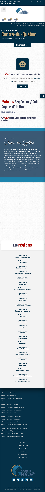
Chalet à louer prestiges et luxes (11, 422)
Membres (40, 2)
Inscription (31, 2)
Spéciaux (22, 448)
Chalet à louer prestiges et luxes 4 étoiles (14, 424)
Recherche (22, 45)
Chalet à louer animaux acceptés (11, 398)
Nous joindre (28, 489)
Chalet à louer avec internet (9, 401)
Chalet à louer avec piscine (9, 404)
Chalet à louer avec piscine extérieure (12, 410)
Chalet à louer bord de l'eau (9, 393)
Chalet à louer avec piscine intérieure (12, 407)
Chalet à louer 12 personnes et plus (12, 431)
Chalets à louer (22, 256)
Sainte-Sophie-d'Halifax (36, 25)
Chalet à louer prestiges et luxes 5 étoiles (14, 428)
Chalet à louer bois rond (8, 395)
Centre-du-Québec (21, 25)
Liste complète (7, 112)
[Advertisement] (22, 210)
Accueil (12, 23)
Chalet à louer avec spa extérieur (11, 419)
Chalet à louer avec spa (8, 413)
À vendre (22, 451)
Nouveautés (22, 458)
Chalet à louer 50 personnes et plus (12, 436)
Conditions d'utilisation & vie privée (14, 489)
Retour (22, 86)
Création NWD (36, 489)
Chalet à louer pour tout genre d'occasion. (29, 23)
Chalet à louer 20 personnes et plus (12, 433)
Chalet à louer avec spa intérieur (11, 416)
